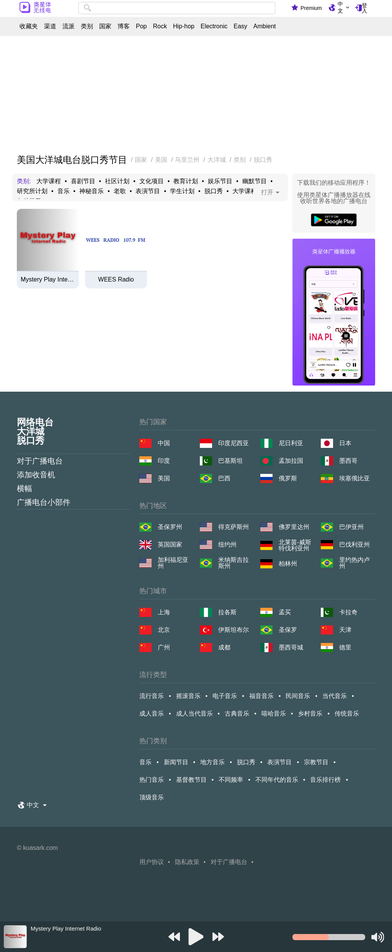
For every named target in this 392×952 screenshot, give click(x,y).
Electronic (214, 26)
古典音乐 (237, 713)
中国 (164, 443)
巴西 (224, 478)
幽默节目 (254, 181)
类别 (87, 26)
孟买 (285, 612)
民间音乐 (298, 696)
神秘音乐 (91, 191)
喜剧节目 (83, 181)
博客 (124, 26)
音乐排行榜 (325, 779)
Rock (160, 26)
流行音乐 (151, 696)
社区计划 (117, 181)
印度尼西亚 (233, 443)
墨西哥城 (291, 647)
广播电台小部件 (43, 502)
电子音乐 (224, 696)
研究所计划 (32, 191)
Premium (311, 8)
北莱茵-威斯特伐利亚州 (295, 545)
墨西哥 (348, 460)
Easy (240, 26)
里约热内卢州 (354, 563)
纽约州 (227, 544)
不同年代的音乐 (276, 779)
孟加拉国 (291, 460)
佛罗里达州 (294, 527)
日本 (345, 443)
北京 (164, 630)
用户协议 (151, 862)
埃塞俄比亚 (354, 478)
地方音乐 (212, 762)
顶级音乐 (151, 797)
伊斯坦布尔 (233, 630)
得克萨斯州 (233, 527)
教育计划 (185, 181)
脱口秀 (213, 191)
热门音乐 (151, 779)
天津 (345, 630)
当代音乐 (334, 696)
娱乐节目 (220, 181)
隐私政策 (187, 862)
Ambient (264, 26)
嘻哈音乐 (273, 713)
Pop (141, 26)
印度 (164, 460)
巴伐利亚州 (354, 544)
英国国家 (170, 544)
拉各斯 (227, 612)
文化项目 (151, 181)
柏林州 (288, 563)
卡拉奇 (348, 612)
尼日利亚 (291, 443)
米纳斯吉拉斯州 (233, 563)
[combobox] (176, 8)
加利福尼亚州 (173, 563)
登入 (364, 8)
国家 (105, 26)
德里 (345, 647)
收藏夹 (29, 26)
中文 (340, 7)
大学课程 (48, 181)
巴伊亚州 (351, 527)
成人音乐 (151, 713)
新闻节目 (176, 762)
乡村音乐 (310, 713)
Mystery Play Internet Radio (48, 280)
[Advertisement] (196, 95)
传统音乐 (347, 713)
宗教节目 (316, 762)
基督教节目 (191, 779)
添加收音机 (36, 474)
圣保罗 (288, 630)
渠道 (50, 26)
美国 (164, 478)
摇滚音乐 (188, 696)
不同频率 (231, 779)
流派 (68, 26)
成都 (224, 647)
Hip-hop (183, 26)
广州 (164, 647)
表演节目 (148, 191)
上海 (164, 612)
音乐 (63, 191)
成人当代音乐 (194, 713)
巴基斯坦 (230, 460)
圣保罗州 (170, 527)
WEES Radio (116, 280)
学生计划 (182, 191)
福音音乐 (261, 696)
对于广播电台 (40, 461)
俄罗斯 (288, 478)
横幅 (24, 488)
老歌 (120, 191)
